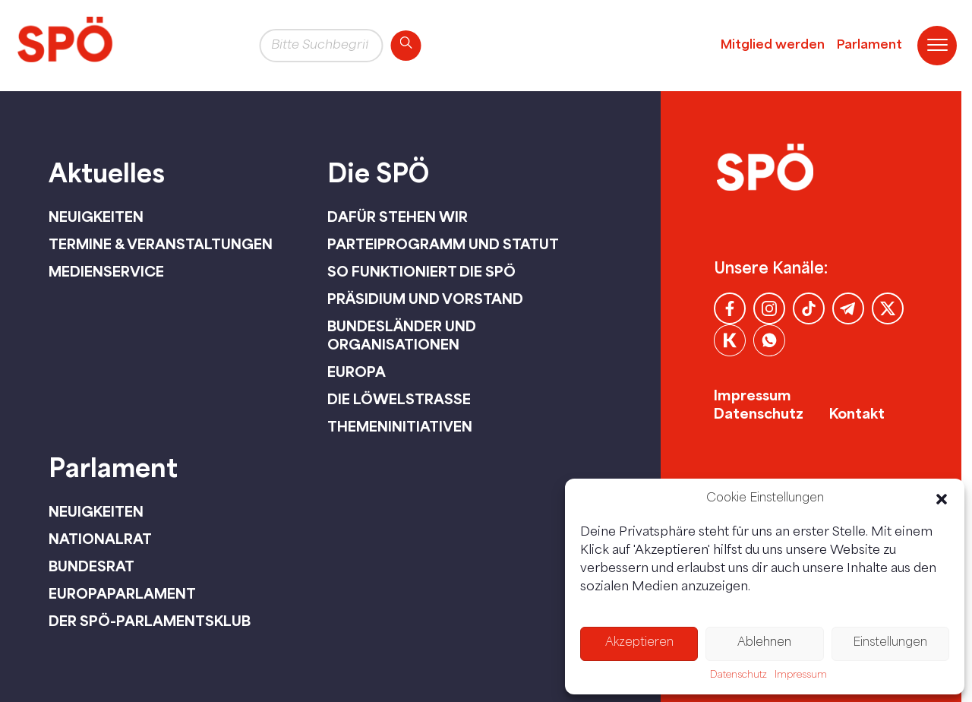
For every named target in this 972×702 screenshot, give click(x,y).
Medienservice (106, 271)
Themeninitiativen (399, 426)
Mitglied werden (773, 46)
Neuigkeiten (96, 216)
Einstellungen (890, 643)
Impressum (801, 675)
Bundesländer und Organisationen (401, 335)
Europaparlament (122, 593)
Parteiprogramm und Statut (443, 244)
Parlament (869, 46)
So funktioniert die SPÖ (421, 271)
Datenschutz (738, 675)
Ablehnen (764, 643)
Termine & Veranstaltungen (161, 244)
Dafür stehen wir (397, 216)
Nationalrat (100, 539)
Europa (356, 371)
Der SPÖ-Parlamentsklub (150, 621)
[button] (941, 499)
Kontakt (857, 413)
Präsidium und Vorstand (425, 298)
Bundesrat (91, 566)
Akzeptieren (639, 643)
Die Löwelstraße (399, 399)
